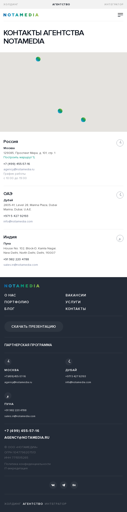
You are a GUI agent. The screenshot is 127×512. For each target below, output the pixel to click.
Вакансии (76, 295)
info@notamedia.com (18, 221)
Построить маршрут (19, 157)
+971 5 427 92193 (16, 216)
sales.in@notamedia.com (21, 265)
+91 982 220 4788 (16, 259)
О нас (10, 295)
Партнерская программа (28, 345)
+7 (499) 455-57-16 (17, 164)
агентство (61, 4)
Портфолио (16, 302)
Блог (9, 309)
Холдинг (11, 4)
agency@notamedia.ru (19, 169)
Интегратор (113, 4)
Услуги (73, 302)
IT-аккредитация (16, 468)
